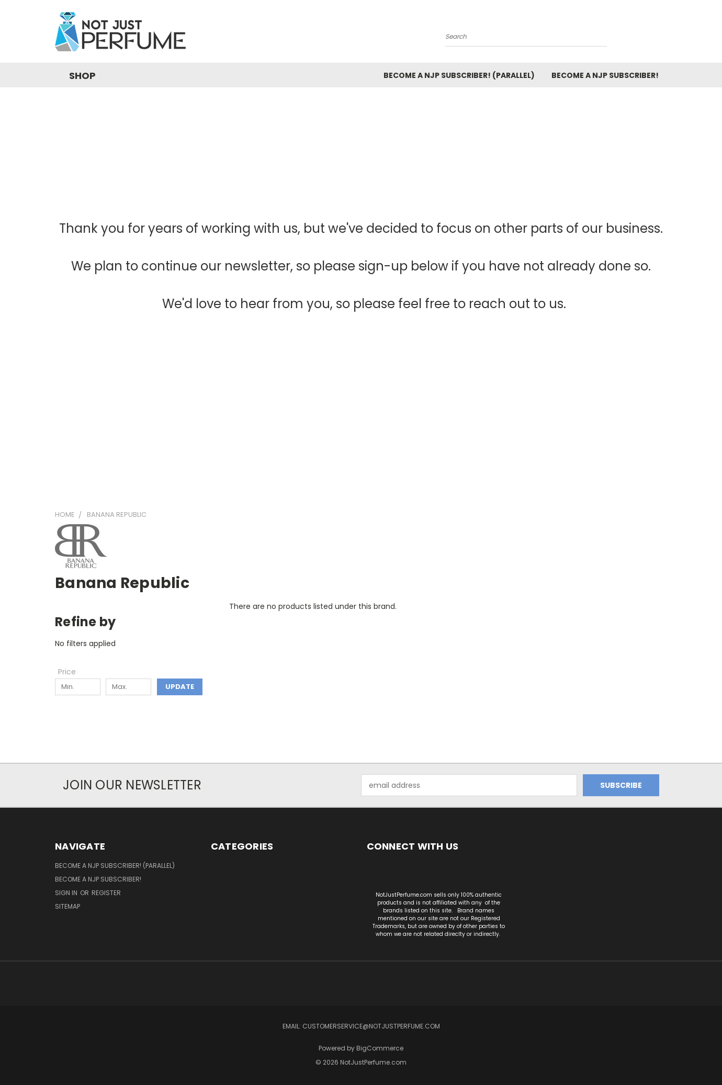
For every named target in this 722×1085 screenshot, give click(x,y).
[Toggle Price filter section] (72, 672)
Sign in (67, 892)
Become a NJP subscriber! (605, 75)
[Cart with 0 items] (664, 34)
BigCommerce (379, 1048)
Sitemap (67, 906)
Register (106, 892)
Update (179, 687)
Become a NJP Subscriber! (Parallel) (459, 75)
